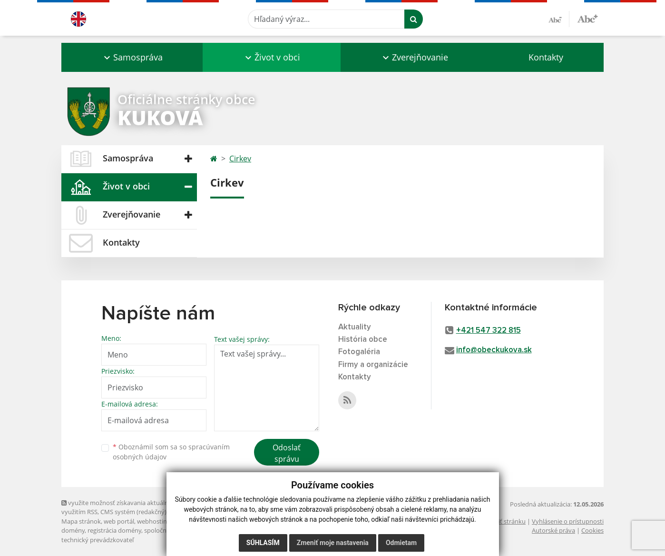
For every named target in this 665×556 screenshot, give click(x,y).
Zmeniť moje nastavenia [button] (333, 542)
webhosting (153, 521)
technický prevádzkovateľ (97, 540)
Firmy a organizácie (373, 365)
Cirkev (240, 158)
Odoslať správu (287, 453)
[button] (132, 57)
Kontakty (545, 57)
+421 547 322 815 (488, 331)
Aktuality (354, 327)
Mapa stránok (81, 521)
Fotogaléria (359, 352)
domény (73, 530)
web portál (119, 521)
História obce (362, 340)
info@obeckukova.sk (494, 350)
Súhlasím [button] (263, 542)
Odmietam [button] (401, 542)
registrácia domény (114, 530)
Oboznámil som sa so (171, 451)
